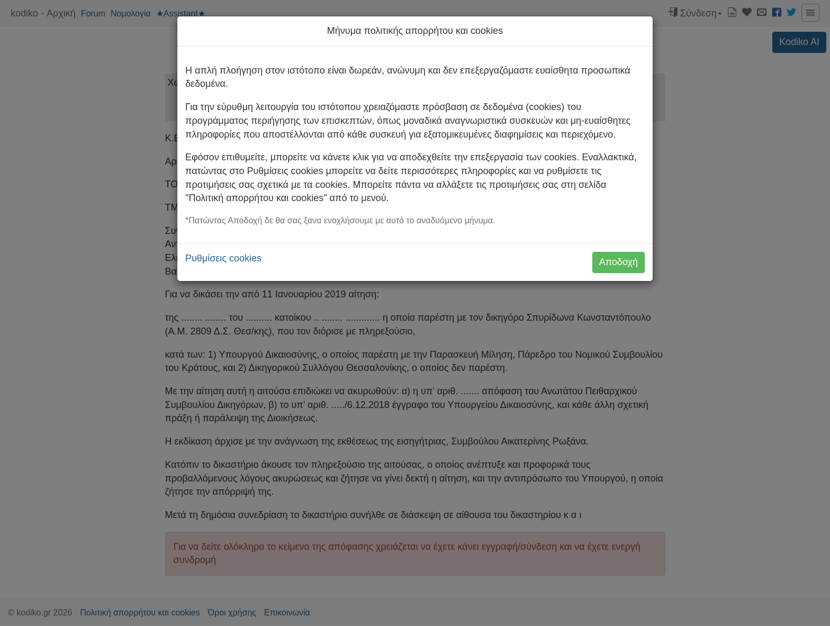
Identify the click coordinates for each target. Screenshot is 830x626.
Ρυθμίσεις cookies (223, 258)
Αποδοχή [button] (618, 262)
